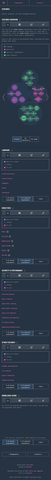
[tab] (8, 24)
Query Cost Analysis (9, 313)
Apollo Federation (8, 375)
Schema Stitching (8, 380)
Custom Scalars (7, 178)
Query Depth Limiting (9, 308)
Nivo (31, 465)
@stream (4, 255)
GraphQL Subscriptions (10, 366)
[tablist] (25, 24)
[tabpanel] (25, 83)
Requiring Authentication (11, 327)
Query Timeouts (7, 299)
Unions (4, 188)
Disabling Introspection (10, 317)
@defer (4, 250)
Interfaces (5, 192)
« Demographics (14, 454)
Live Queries (6, 371)
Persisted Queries (8, 294)
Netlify (29, 467)
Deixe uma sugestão (36, 471)
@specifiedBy (6, 246)
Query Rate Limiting (9, 303)
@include (5, 236)
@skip (4, 231)
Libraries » (38, 454)
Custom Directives (8, 174)
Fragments (5, 183)
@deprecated (6, 241)
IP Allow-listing (8, 322)
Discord (29, 473)
